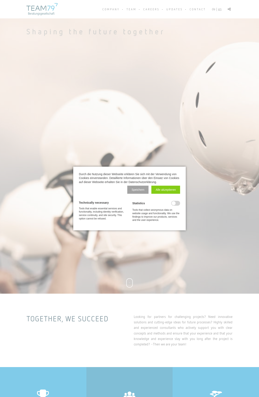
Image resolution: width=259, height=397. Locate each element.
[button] (138, 190)
